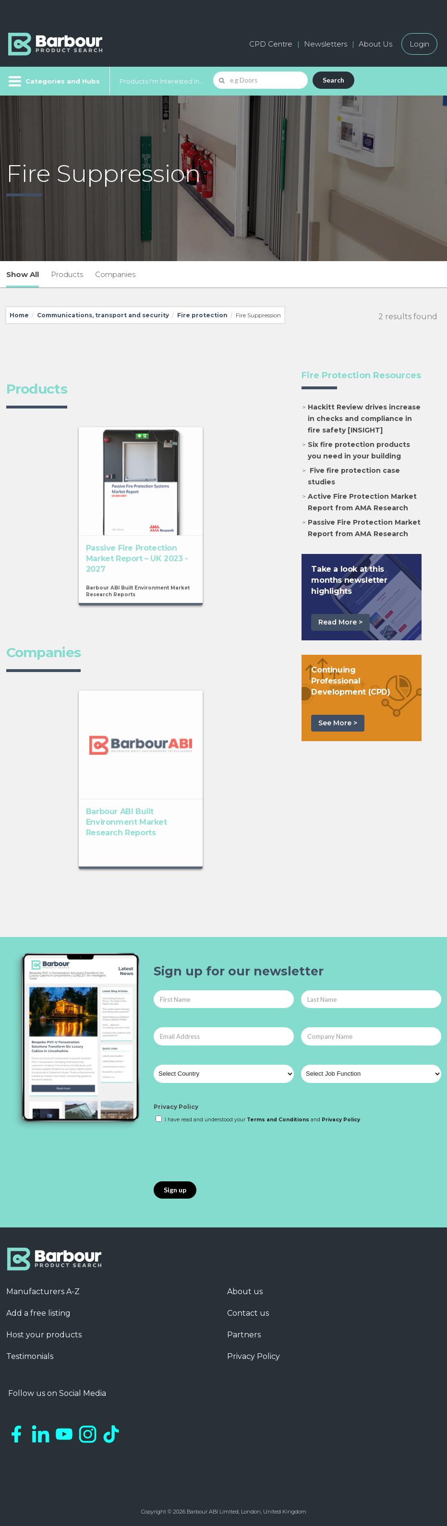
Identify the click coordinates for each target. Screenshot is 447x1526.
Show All (22, 274)
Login (419, 43)
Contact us (248, 1313)
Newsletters (325, 43)
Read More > (340, 622)
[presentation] (227, 1153)
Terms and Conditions (278, 1120)
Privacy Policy (176, 1106)
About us (245, 1291)
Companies (115, 274)
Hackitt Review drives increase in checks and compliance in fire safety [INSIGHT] (364, 418)
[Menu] (53, 81)
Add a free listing (38, 1313)
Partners (244, 1334)
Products (67, 274)
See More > (337, 723)
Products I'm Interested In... (162, 81)
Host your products (44, 1334)
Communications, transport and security (103, 315)
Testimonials (29, 1356)
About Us (375, 43)
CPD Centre (270, 43)
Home (19, 315)
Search (333, 80)
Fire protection (202, 315)
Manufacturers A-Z (43, 1291)
